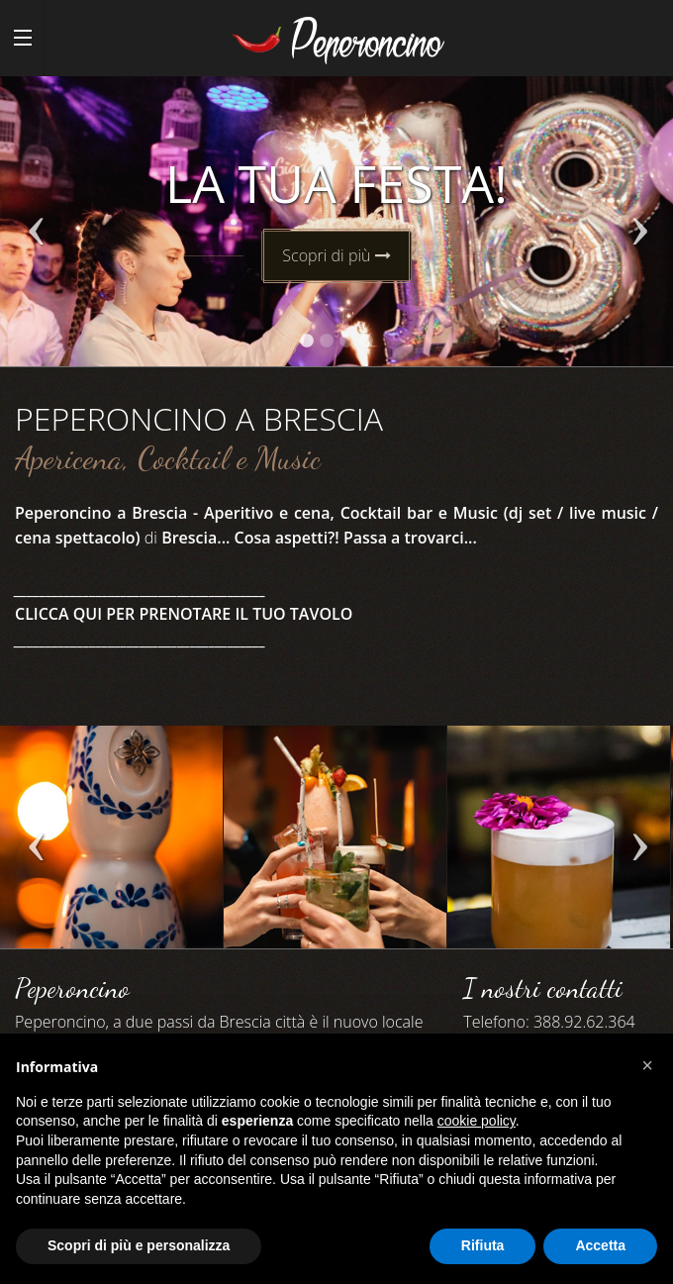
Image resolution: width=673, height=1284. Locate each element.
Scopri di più (336, 255)
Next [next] (638, 231)
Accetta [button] (600, 1245)
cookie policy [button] (476, 1121)
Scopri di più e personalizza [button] (139, 1245)
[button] (647, 1065)
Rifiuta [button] (483, 1245)
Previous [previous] (35, 231)
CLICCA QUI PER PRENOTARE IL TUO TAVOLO (183, 614)
